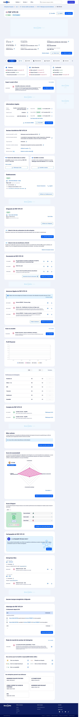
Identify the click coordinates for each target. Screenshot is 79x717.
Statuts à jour (55, 53)
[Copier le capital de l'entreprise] (27, 112)
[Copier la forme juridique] (38, 49)
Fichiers (17, 709)
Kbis (20, 61)
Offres (32, 2)
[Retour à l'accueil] (7, 705)
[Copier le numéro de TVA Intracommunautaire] (14, 49)
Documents (56, 61)
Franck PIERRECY (36, 622)
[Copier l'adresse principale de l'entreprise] (68, 41)
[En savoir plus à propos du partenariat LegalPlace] (28, 660)
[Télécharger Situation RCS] (52, 109)
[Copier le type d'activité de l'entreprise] (26, 142)
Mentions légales (45, 53)
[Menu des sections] (5, 61)
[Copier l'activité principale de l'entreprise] (52, 138)
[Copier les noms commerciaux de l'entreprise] (27, 116)
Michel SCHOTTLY (23, 566)
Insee (48, 49)
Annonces (66, 61)
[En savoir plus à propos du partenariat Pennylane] (52, 664)
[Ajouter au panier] (48, 88)
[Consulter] (47, 261)
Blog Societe (60, 707)
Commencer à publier (49, 297)
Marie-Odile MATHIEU (51, 45)
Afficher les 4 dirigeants (47, 223)
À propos (43, 715)
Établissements (37, 61)
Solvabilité (69, 13)
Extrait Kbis (49, 122)
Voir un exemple (51, 82)
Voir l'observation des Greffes (36, 118)
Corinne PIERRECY (29, 618)
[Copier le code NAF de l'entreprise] (39, 134)
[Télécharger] (51, 261)
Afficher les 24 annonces (47, 321)
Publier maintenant (35, 321)
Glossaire (39, 709)
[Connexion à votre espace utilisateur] (71, 2)
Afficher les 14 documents (46, 276)
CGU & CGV (48, 715)
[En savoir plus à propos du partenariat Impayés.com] (52, 660)
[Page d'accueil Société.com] (6, 2)
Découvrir (49, 549)
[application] (29, 352)
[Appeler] (60, 13)
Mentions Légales (72, 715)
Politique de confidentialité (63, 715)
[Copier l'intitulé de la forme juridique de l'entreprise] (28, 109)
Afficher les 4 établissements (46, 194)
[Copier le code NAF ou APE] (39, 45)
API (17, 712)
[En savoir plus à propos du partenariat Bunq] (28, 664)
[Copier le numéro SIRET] (15, 45)
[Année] (8, 510)
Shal (53, 49)
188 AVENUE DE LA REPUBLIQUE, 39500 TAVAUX (57, 42)
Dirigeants (47, 61)
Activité (27, 61)
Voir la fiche (50, 216)
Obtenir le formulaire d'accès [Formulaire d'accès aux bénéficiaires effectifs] (48, 249)
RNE (50, 49)
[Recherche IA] (11, 61)
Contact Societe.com (41, 707)
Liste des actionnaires (47, 236)
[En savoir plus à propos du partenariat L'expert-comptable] (28, 667)
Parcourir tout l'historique (47, 632)
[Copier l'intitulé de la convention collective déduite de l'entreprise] (43, 145)
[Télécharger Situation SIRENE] (52, 112)
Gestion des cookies (54, 715)
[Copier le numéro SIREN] (12, 41)
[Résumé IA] (44, 261)
